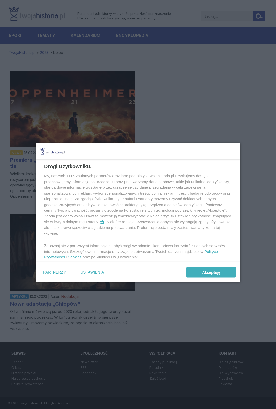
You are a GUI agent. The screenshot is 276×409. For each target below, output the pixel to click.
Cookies (75, 257)
